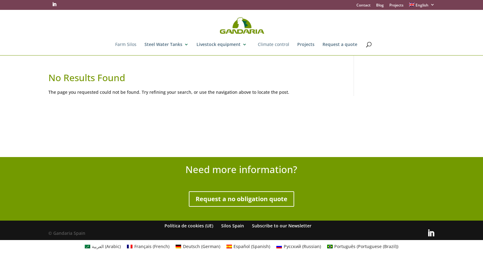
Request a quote (340, 44)
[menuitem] (422, 6)
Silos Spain (232, 226)
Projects (396, 5)
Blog (380, 5)
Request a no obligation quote (241, 199)
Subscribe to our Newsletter (281, 226)
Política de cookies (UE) (188, 226)
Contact (363, 5)
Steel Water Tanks (163, 44)
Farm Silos (125, 44)
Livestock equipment (219, 44)
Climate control (273, 44)
